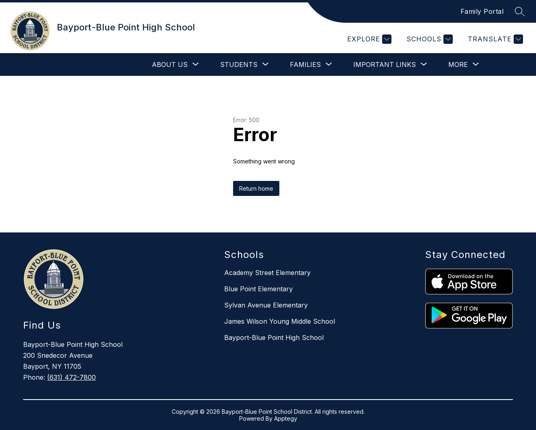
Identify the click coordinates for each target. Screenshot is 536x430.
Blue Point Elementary (258, 289)
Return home (256, 188)
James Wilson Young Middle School (279, 321)
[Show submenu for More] (458, 64)
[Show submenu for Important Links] (384, 64)
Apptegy (285, 418)
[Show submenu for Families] (305, 64)
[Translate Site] (494, 39)
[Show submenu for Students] (238, 64)
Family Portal (482, 11)
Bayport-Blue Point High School (274, 337)
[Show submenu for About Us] (170, 64)
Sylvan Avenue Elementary (266, 305)
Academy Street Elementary (267, 273)
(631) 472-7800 (71, 377)
